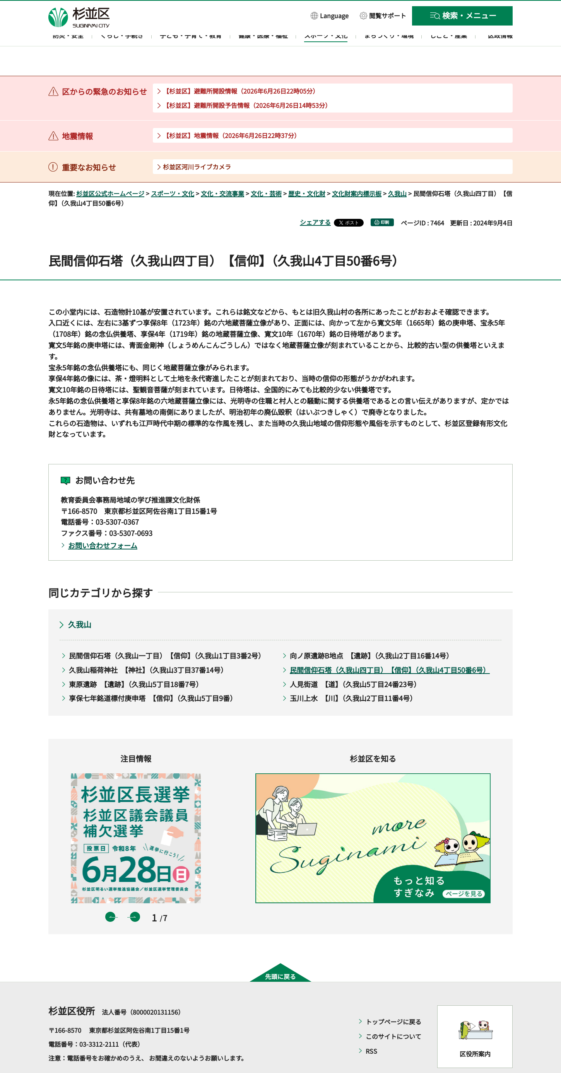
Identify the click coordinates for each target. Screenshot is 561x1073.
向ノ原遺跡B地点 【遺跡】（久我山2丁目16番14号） (371, 633)
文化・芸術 (266, 171)
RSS (371, 1028)
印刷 (385, 200)
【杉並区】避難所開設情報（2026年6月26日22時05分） (241, 68)
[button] (329, 15)
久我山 (397, 171)
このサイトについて (393, 1013)
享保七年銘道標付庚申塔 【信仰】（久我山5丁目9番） (153, 676)
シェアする (315, 200)
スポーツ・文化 (172, 171)
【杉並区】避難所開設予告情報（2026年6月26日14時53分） (247, 82)
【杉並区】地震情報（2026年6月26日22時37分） (231, 113)
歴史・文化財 (306, 171)
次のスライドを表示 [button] (135, 895)
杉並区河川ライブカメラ (197, 144)
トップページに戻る (393, 999)
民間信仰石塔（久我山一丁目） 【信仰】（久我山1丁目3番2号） (167, 633)
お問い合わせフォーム (102, 523)
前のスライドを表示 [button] (110, 895)
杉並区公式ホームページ (110, 171)
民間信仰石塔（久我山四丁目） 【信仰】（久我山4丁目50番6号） (390, 647)
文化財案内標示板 (356, 171)
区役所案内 (475, 1031)
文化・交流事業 (222, 171)
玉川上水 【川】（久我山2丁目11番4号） (353, 676)
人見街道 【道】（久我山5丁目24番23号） (355, 662)
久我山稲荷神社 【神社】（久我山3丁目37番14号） (148, 647)
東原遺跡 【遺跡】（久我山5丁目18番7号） (136, 662)
